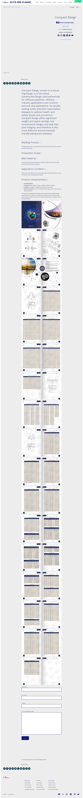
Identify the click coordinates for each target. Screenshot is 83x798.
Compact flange (28, 784)
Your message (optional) (41, 722)
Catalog (70, 2)
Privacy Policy (11, 793)
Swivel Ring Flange (52, 786)
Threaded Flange (51, 782)
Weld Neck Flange (51, 784)
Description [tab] (6, 72)
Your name (41, 688)
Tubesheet (38, 780)
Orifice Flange (39, 782)
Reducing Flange (39, 786)
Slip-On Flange (39, 784)
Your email (41, 696)
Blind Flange (27, 780)
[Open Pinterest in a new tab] (75, 794)
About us (42, 2)
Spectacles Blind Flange (53, 788)
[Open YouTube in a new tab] (78, 794)
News (65, 2)
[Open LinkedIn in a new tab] (71, 794)
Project (54, 2)
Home (37, 2)
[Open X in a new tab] (63, 794)
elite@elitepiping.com (67, 29)
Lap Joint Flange (28, 786)
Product (60, 2)
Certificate (48, 2)
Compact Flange (67, 39)
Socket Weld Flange (40, 788)
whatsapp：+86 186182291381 (65, 32)
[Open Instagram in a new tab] (67, 794)
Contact (75, 2)
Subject (41, 704)
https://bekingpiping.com (40, 759)
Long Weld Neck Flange (29, 788)
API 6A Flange (27, 782)
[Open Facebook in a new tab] (59, 794)
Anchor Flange (51, 780)
